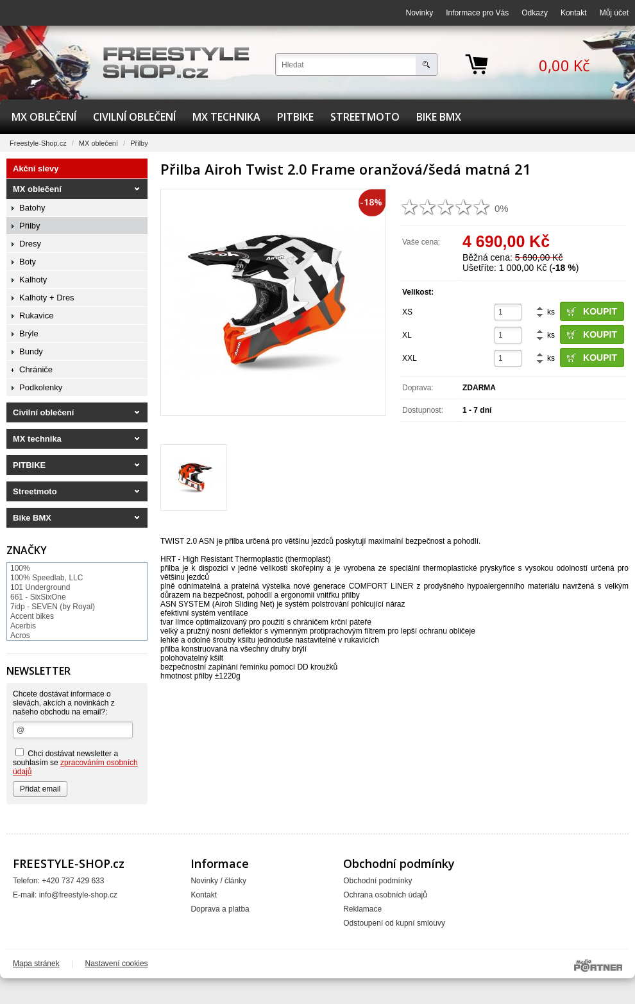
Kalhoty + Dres (46, 297)
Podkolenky (40, 387)
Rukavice (36, 315)
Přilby (139, 143)
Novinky (420, 12)
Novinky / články (218, 880)
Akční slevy (36, 168)
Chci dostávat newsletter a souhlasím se (75, 762)
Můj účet (614, 12)
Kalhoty (33, 279)
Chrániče (36, 369)
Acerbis (23, 625)
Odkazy (534, 12)
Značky (26, 550)
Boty (27, 261)
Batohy (32, 207)
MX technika (226, 117)
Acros (20, 635)
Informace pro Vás (477, 12)
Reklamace (362, 908)
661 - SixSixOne (38, 597)
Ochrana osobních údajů (385, 894)
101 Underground (40, 587)
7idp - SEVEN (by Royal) (52, 606)
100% (20, 568)
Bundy (31, 351)
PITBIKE (295, 117)
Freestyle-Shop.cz (38, 143)
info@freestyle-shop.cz (78, 894)
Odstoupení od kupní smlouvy (394, 923)
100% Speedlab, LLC (46, 577)
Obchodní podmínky (377, 880)
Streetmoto (365, 117)
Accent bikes (32, 616)
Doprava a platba (219, 908)
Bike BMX (438, 117)
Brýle (28, 333)
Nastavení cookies (116, 963)
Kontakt (574, 12)
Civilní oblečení (134, 117)
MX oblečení (44, 117)
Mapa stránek (36, 963)
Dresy (30, 243)
